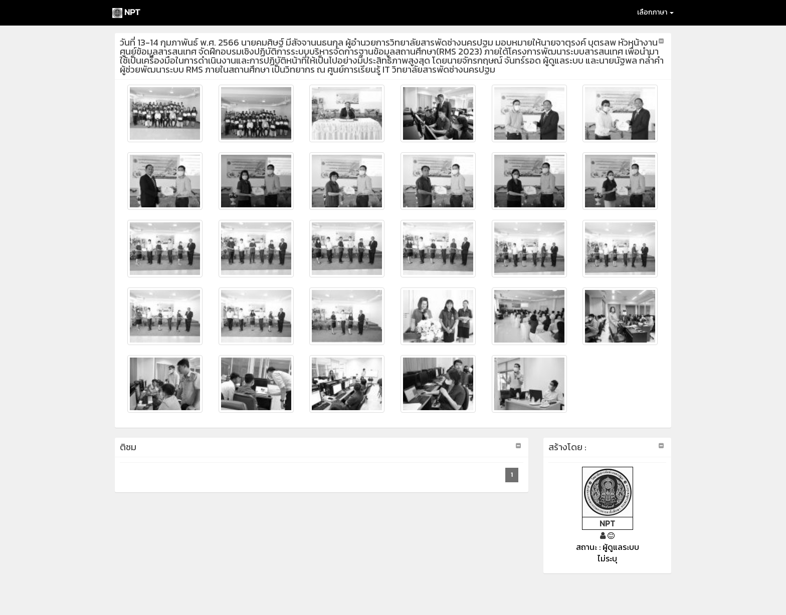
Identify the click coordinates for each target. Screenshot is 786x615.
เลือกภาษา (655, 12)
